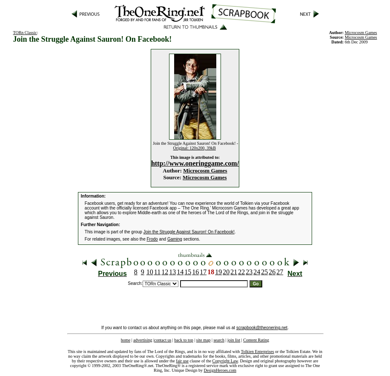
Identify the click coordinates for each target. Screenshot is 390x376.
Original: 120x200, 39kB (194, 148)
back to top (183, 340)
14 (180, 272)
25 (264, 272)
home (125, 340)
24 (256, 272)
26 (272, 272)
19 (218, 272)
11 (157, 272)
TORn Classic (25, 32)
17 (203, 272)
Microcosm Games (205, 170)
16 (195, 272)
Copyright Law (225, 361)
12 (164, 272)
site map (203, 340)
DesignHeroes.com (220, 370)
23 (249, 272)
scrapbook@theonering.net (261, 327)
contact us (162, 340)
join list (233, 340)
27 (279, 272)
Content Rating (256, 340)
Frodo (152, 239)
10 (149, 272)
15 (187, 272)
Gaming (174, 239)
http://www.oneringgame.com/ (195, 163)
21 (233, 272)
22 (241, 272)
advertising (142, 340)
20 (226, 272)
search (218, 340)
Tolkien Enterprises (257, 351)
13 (172, 272)
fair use (182, 361)
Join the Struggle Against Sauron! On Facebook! (189, 232)
